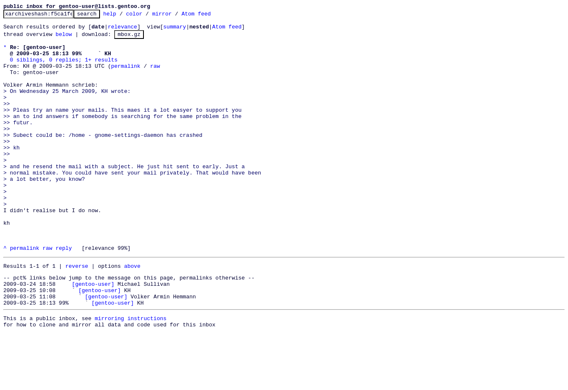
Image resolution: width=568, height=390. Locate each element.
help (122, 16)
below (64, 39)
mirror (175, 16)
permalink (125, 76)
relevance (122, 30)
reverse (76, 313)
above (132, 313)
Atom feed (209, 16)
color (147, 16)
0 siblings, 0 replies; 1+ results (64, 68)
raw (155, 76)
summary (174, 30)
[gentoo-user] (93, 334)
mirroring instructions (130, 373)
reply (64, 294)
